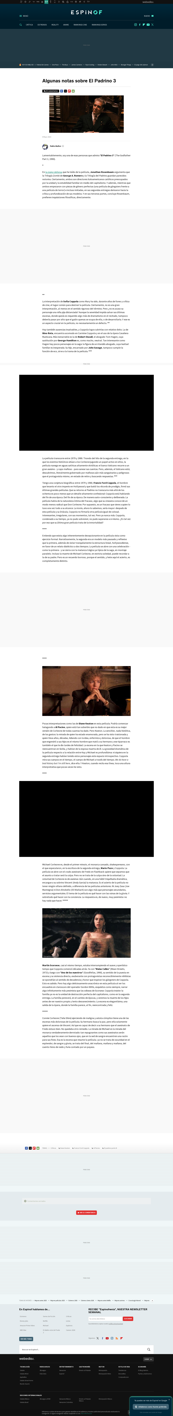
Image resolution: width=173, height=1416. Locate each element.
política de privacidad (116, 1324)
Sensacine (62, 1370)
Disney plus (24, 1321)
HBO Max (23, 1330)
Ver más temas (26, 1339)
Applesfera (23, 1377)
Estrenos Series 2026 (87, 1301)
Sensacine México (65, 1399)
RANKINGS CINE (80, 24)
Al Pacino (96, 1148)
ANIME (66, 24)
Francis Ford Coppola (81, 1148)
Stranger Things (126, 65)
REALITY (55, 24)
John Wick (114, 65)
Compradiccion (123, 1377)
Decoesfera (122, 1374)
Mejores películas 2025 (57, 1301)
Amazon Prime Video (27, 1325)
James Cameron (76, 65)
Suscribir (128, 1319)
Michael (45, 1325)
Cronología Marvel (134, 1301)
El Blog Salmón (143, 1370)
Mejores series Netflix (104, 1301)
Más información (86, 1414)
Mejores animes (120, 1301)
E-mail (73, 91)
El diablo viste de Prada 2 (51, 1331)
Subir (147, 1359)
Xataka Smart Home (26, 1380)
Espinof (86, 12)
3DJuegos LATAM (45, 1399)
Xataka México (24, 1399)
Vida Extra (43, 1374)
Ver (88, 1213)
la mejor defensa (53, 171)
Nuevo (147, 16)
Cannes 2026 (70, 1330)
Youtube (148, 24)
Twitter (152, 24)
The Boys (65, 65)
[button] (56, 146)
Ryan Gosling (90, 65)
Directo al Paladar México (85, 1400)
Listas (68, 1321)
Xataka (22, 1370)
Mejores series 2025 (41, 1301)
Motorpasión (103, 1370)
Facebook (139, 24)
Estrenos (23, 1316)
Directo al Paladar (85, 1370)
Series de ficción (49, 1316)
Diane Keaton (65, 1148)
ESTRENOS (42, 24)
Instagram (135, 24)
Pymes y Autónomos (145, 1374)
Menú (25, 16)
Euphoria (69, 1325)
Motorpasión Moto (105, 1374)
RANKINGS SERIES (99, 24)
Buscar (149, 1349)
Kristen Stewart (102, 65)
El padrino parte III (110, 1148)
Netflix (45, 1321)
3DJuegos (43, 1370)
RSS (117, 1338)
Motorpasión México (105, 1399)
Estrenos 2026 (73, 1301)
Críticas (53, 1148)
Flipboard (143, 24)
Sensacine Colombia (66, 1402)
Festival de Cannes (43, 65)
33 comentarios (52, 91)
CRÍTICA (29, 24)
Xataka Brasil (24, 1402)
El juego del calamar (141, 65)
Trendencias (122, 1370)
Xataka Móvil (24, 1374)
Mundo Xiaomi (25, 1384)
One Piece (55, 65)
